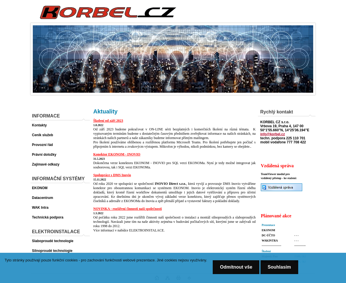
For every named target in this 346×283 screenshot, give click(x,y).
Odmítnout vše (236, 267)
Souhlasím (279, 267)
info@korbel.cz (272, 134)
